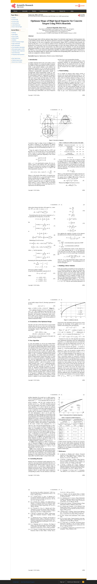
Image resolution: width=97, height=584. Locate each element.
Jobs (72, 11)
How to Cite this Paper (16, 26)
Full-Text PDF (14, 19)
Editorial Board (15, 38)
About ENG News (15, 52)
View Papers (14, 34)
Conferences (43, 11)
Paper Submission (15, 43)
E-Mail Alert (16, 582)
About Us (62, 11)
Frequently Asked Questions (17, 54)
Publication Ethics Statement (18, 50)
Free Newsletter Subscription (18, 47)
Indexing (13, 32)
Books (34, 11)
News (53, 11)
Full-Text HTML (15, 21)
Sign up (62, 582)
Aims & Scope (14, 36)
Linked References (15, 25)
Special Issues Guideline (16, 62)
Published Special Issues (16, 60)
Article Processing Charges (17, 41)
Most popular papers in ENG (17, 49)
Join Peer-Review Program (27, 582)
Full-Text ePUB (15, 23)
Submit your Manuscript (73, 582)
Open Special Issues (15, 58)
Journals (24, 11)
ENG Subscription (15, 45)
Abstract (13, 17)
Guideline (13, 40)
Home (15, 11)
